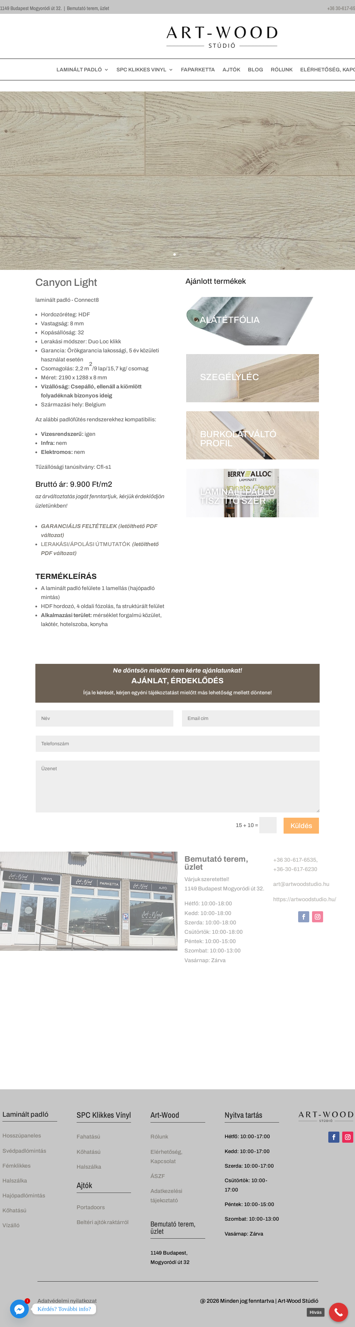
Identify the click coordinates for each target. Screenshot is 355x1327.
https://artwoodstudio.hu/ (304, 899)
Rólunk (159, 1137)
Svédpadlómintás (24, 1151)
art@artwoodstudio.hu (301, 884)
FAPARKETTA (198, 69)
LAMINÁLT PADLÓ (79, 69)
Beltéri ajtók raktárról (103, 1222)
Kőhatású (14, 1210)
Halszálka (14, 1181)
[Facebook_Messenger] (19, 1309)
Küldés (301, 825)
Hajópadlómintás (23, 1195)
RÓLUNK (282, 69)
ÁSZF (157, 1176)
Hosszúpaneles (21, 1136)
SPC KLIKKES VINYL (141, 69)
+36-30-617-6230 (295, 869)
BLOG (255, 69)
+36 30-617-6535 (294, 860)
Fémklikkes (16, 1166)
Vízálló (10, 1225)
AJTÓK (231, 69)
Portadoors (91, 1207)
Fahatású (88, 1137)
